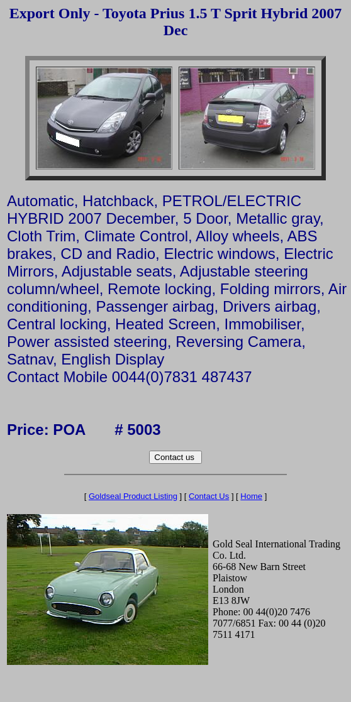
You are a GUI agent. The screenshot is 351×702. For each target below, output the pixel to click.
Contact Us (209, 496)
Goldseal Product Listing (133, 496)
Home (251, 496)
